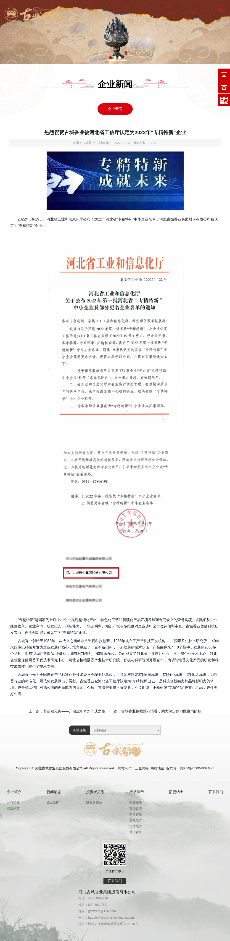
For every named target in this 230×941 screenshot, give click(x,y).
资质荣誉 (13, 808)
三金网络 (142, 768)
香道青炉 (135, 832)
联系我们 (216, 792)
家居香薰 (135, 814)
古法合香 (135, 808)
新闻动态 (54, 792)
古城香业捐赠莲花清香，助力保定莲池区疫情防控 (161, 711)
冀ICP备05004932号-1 (197, 768)
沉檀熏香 (135, 826)
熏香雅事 (135, 802)
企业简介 (14, 792)
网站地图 (157, 768)
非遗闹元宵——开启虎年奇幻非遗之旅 (74, 711)
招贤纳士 (176, 792)
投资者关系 (95, 792)
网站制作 (125, 768)
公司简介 (13, 802)
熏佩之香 (135, 820)
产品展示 (136, 792)
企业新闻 (115, 109)
